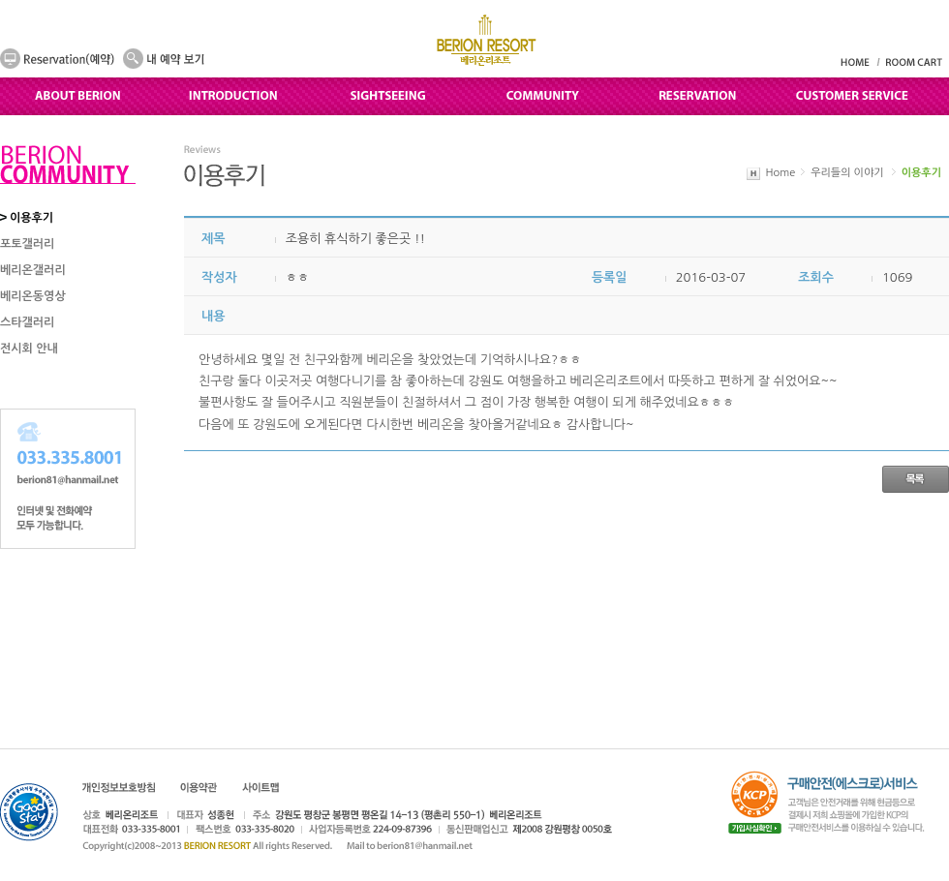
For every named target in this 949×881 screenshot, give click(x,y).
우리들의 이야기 (847, 172)
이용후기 (31, 218)
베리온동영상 (33, 296)
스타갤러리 (27, 322)
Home (781, 172)
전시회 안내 (29, 348)
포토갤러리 (27, 244)
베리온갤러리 (33, 270)
